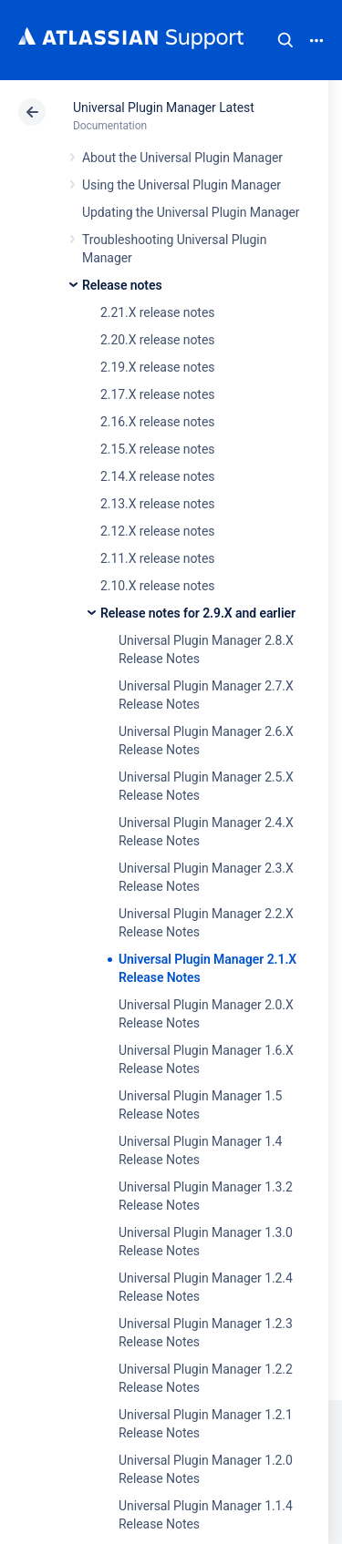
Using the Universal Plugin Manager (181, 185)
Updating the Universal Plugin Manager (191, 212)
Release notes (122, 285)
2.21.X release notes (157, 312)
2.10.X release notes (157, 585)
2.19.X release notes (157, 367)
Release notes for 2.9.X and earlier (197, 613)
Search (285, 40)
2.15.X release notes (157, 449)
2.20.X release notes (157, 339)
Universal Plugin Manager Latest (163, 107)
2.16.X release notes (157, 421)
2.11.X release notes (157, 558)
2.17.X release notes (157, 394)
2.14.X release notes (157, 476)
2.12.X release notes (157, 531)
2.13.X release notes (157, 503)
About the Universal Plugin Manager (182, 157)
